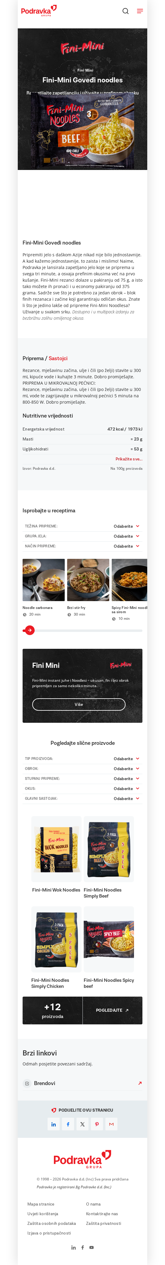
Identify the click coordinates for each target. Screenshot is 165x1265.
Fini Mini (82, 70)
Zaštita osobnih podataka (51, 1224)
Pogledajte (112, 1010)
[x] (82, 1124)
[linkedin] (54, 1124)
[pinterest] (97, 1124)
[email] (111, 1124)
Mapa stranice (40, 1204)
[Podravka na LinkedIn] (73, 1248)
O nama (93, 1204)
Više (79, 705)
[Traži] (125, 10)
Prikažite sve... (129, 459)
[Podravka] (39, 14)
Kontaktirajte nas (102, 1214)
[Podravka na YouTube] (91, 1248)
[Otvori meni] (140, 10)
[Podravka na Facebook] (82, 1248)
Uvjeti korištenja (42, 1214)
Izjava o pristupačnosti (49, 1233)
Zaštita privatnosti (103, 1224)
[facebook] (68, 1124)
